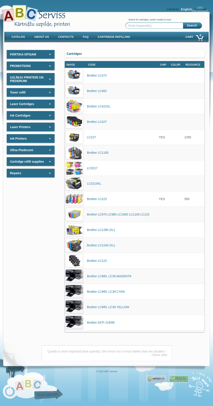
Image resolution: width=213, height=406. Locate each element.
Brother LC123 (97, 260)
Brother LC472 (97, 75)
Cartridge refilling (114, 36)
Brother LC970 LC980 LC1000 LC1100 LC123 (118, 214)
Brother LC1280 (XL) (101, 230)
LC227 (91, 137)
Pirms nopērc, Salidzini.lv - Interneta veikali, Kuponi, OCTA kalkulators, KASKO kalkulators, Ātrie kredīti (156, 379)
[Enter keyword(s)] (155, 25)
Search (192, 25)
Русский (200, 9)
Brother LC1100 (97, 152)
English (186, 9)
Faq (86, 36)
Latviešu (172, 9)
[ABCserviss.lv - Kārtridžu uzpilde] (32, 13)
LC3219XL (94, 183)
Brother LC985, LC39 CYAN (106, 291)
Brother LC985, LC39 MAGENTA (109, 276)
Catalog (18, 36)
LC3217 (92, 168)
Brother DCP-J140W (101, 322)
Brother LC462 (97, 91)
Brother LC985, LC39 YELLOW (108, 307)
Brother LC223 (97, 199)
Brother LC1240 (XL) (101, 245)
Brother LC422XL (98, 106)
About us (41, 36)
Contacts (65, 36)
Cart (194, 35)
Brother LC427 (97, 122)
